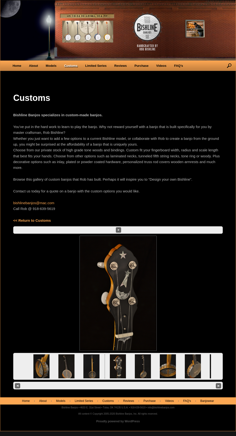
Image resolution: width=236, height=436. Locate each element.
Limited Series (96, 66)
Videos (161, 66)
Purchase (141, 66)
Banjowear (207, 401)
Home (16, 66)
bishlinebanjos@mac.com (33, 203)
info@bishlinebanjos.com (161, 407)
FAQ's (187, 401)
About (33, 66)
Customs (71, 66)
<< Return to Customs (32, 220)
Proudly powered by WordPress (118, 421)
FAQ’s (178, 66)
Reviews (120, 66)
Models (51, 66)
